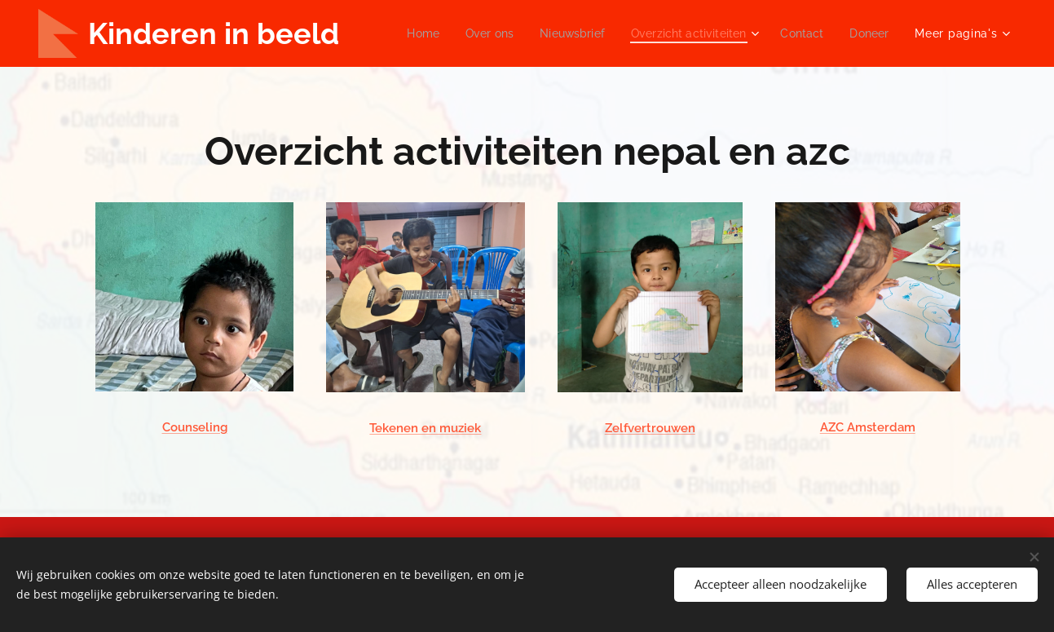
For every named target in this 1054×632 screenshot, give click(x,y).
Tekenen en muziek (425, 429)
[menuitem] (470, 33)
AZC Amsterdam (867, 428)
